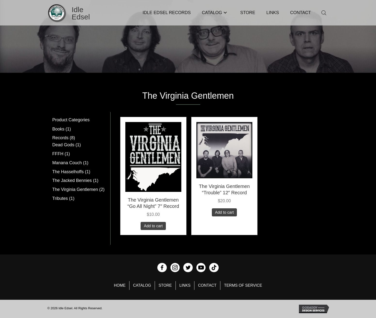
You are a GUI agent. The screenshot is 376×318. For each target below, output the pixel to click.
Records (60, 137)
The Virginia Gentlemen (75, 189)
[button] (225, 12)
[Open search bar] (323, 12)
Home (120, 285)
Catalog (142, 285)
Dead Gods (63, 144)
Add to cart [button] (153, 226)
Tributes (60, 198)
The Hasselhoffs (68, 171)
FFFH (58, 153)
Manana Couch (67, 162)
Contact (207, 285)
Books (58, 129)
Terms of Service (243, 285)
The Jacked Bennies (72, 180)
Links (185, 285)
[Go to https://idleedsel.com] (75, 13)
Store (165, 285)
